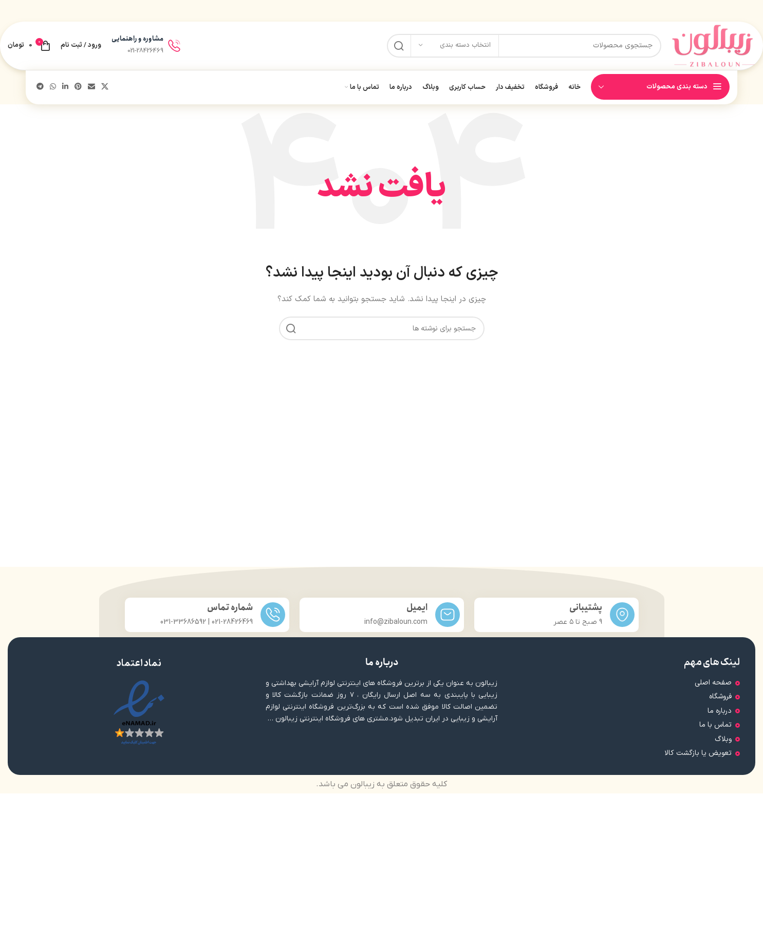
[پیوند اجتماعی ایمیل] (91, 92)
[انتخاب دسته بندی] (455, 48)
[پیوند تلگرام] (40, 92)
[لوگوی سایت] (708, 48)
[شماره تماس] (272, 620)
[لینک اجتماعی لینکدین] (65, 92)
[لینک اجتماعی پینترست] (78, 92)
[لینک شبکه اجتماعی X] (104, 92)
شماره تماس (230, 613)
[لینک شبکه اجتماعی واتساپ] (53, 92)
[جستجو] (519, 48)
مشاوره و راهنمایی (137, 41)
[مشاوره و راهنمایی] (174, 48)
